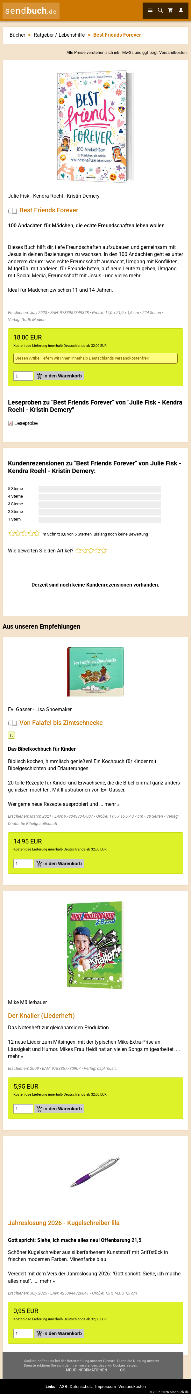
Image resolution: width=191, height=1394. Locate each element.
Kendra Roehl (48, 196)
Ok (122, 1370)
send (31, 10)
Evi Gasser (20, 709)
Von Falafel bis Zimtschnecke (61, 722)
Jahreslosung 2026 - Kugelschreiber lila (64, 1223)
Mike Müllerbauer (27, 1002)
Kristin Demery (83, 196)
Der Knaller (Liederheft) (41, 1015)
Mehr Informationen (86, 1370)
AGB (63, 1386)
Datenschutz (81, 1386)
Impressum (105, 1386)
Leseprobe (23, 423)
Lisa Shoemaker (53, 709)
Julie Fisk (18, 196)
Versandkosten (173, 52)
